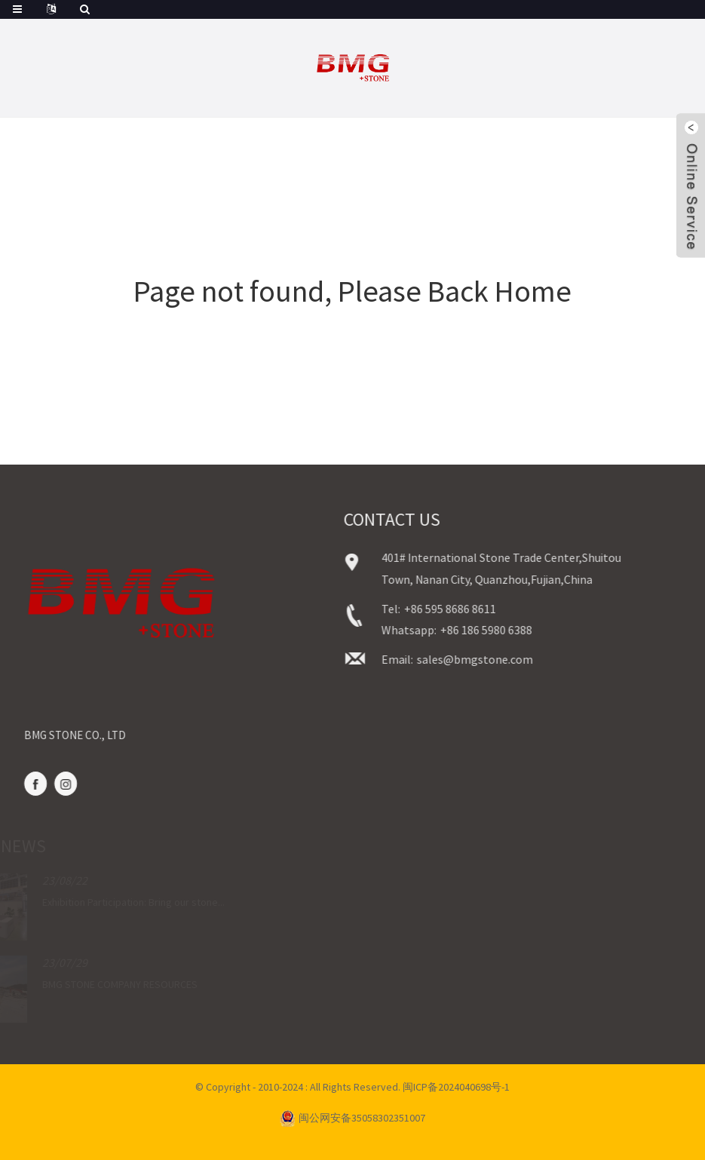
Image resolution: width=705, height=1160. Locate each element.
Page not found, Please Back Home (352, 291)
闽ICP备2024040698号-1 (456, 1087)
